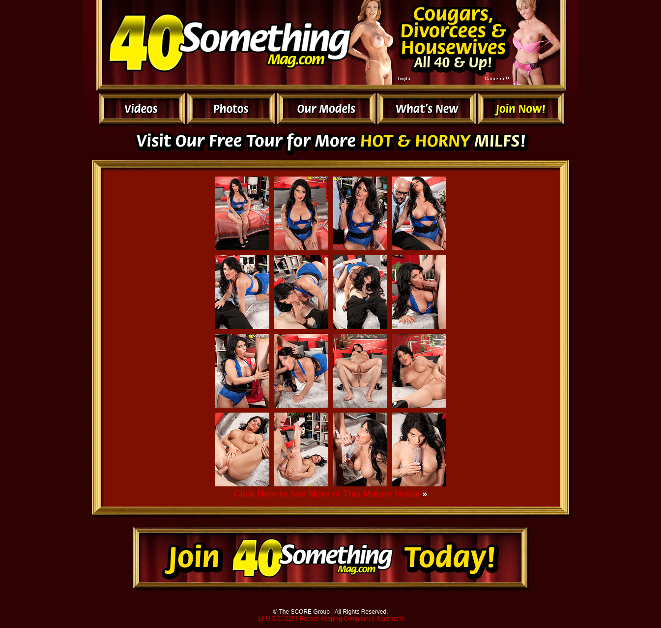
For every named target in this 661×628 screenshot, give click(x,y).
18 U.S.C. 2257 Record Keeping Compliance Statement (330, 618)
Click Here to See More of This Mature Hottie (326, 494)
